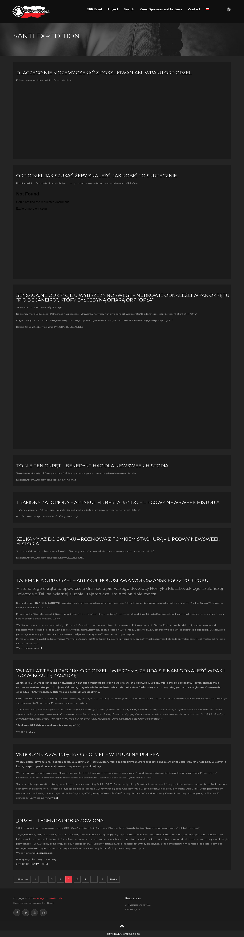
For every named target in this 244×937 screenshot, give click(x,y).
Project (113, 9)
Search (129, 9)
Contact (194, 9)
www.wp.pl (51, 797)
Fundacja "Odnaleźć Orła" (48, 898)
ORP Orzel (94, 9)
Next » (113, 879)
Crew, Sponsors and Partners (161, 9)
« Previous (22, 879)
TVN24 (31, 731)
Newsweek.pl (34, 648)
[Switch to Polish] (207, 9)
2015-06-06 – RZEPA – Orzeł (32, 863)
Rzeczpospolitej (44, 852)
